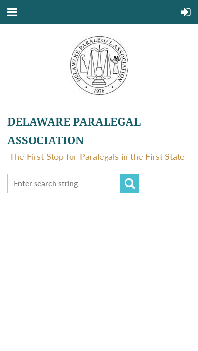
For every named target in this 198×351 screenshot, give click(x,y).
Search (129, 183)
